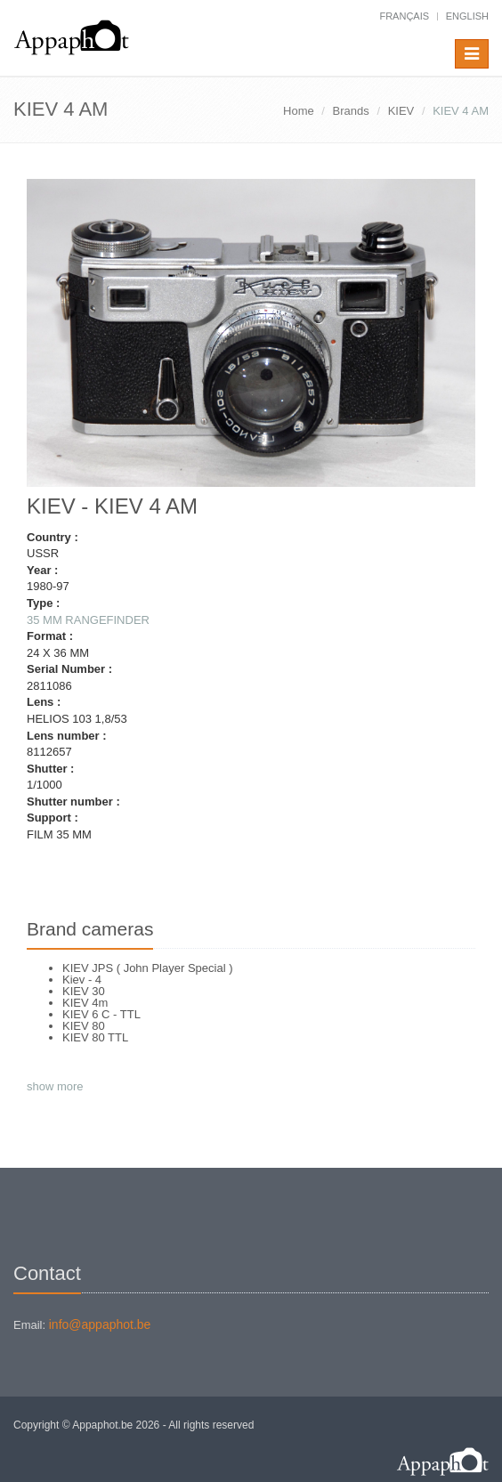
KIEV (401, 110)
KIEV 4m (85, 1002)
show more (55, 1086)
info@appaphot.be (100, 1324)
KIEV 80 (83, 1026)
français (404, 16)
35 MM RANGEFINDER (88, 620)
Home (298, 110)
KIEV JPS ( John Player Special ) (147, 968)
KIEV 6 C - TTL (101, 1014)
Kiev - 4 (81, 979)
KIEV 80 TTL (95, 1037)
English (467, 16)
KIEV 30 (83, 991)
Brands (351, 110)
